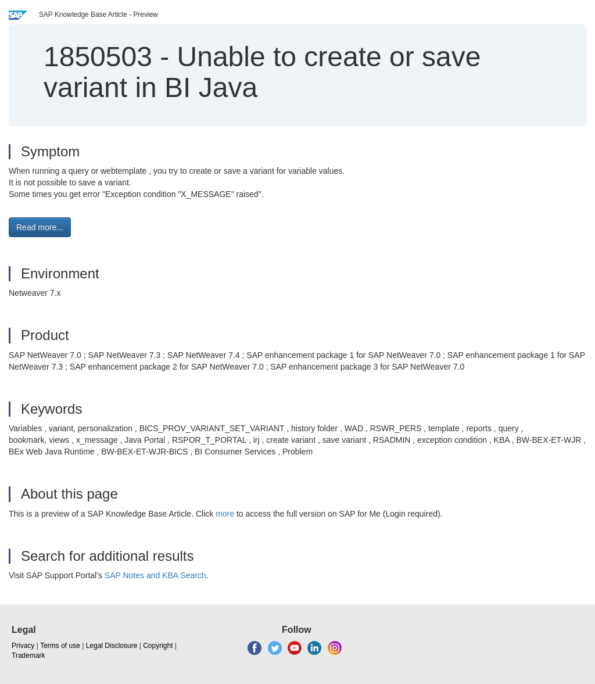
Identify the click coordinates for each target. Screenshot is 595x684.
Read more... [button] (39, 227)
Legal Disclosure (112, 646)
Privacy (23, 646)
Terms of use (60, 646)
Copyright (158, 646)
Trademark (28, 655)
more (225, 513)
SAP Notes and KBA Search (155, 575)
